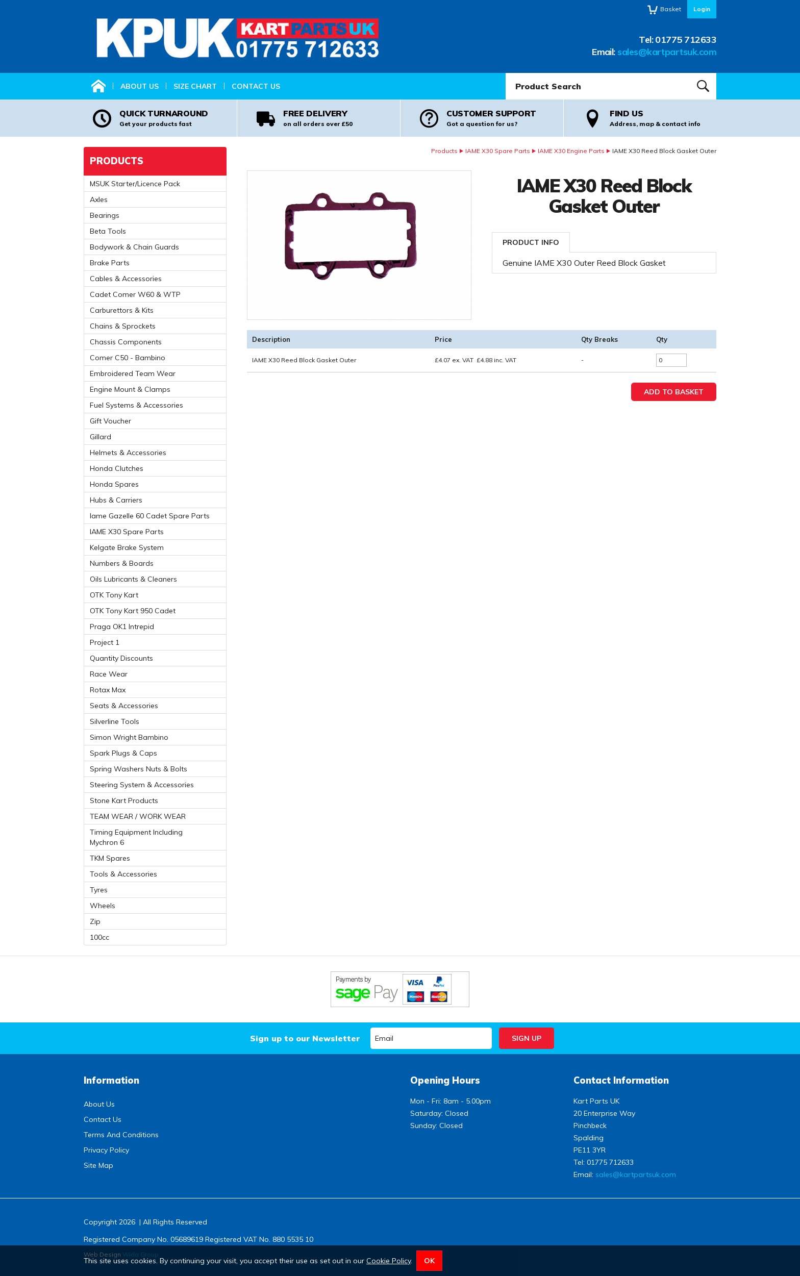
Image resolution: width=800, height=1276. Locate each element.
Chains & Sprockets (123, 326)
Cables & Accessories (126, 278)
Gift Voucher (110, 421)
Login (701, 9)
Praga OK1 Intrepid (122, 626)
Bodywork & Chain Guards (134, 247)
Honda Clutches (116, 468)
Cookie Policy (388, 1260)
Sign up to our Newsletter (305, 1038)
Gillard (100, 436)
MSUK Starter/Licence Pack (135, 183)
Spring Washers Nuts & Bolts (138, 768)
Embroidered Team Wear (133, 373)
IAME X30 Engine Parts (571, 151)
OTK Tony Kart (114, 594)
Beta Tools (108, 231)
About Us (139, 86)
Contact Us (256, 86)
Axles (99, 199)
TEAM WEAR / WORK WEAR (138, 816)
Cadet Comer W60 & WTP (135, 294)
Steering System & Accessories (142, 784)
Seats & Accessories (124, 705)
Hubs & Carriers (116, 500)
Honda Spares (114, 484)
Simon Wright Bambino (129, 737)
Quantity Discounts (121, 658)
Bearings (104, 215)
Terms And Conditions (121, 1134)
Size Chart (195, 86)
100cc (99, 937)
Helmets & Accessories (128, 452)
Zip (95, 921)
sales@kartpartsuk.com (666, 52)
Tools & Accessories (123, 874)
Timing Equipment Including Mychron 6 (136, 837)
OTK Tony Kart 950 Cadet (133, 610)
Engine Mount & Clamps (130, 389)
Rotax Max (108, 689)
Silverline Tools (114, 721)
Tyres (99, 889)
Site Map (98, 1165)
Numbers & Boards (122, 563)
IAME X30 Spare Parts (497, 151)
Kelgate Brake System (127, 547)
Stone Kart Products (124, 800)
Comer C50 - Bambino (127, 357)
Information (111, 1080)
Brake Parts (110, 262)
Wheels (102, 905)
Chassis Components (126, 341)
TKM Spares (110, 858)
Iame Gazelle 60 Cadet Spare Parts (150, 515)
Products (444, 151)
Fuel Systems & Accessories (136, 405)
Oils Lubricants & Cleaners (133, 579)
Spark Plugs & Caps (123, 753)
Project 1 (104, 642)
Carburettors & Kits (122, 310)
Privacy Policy (106, 1150)
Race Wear (109, 674)
